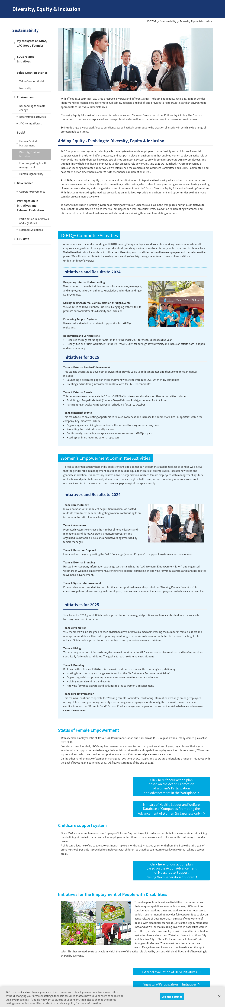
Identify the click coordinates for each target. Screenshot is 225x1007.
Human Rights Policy (31, 173)
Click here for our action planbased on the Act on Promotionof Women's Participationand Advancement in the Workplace (170, 786)
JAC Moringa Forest (30, 123)
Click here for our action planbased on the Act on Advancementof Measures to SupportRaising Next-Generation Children (171, 870)
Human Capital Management (28, 143)
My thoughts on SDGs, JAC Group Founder (32, 43)
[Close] (219, 1000)
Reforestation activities (32, 116)
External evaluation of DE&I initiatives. (170, 972)
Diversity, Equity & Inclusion (29, 154)
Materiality (25, 88)
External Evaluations (31, 229)
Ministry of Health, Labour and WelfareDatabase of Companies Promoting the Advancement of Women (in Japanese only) (170, 808)
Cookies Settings (172, 1000)
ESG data (23, 239)
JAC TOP (151, 21)
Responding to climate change (32, 108)
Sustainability (168, 21)
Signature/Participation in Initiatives (170, 984)
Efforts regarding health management (33, 165)
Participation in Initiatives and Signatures (34, 221)
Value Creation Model (31, 81)
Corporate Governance (32, 191)
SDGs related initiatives (25, 58)
